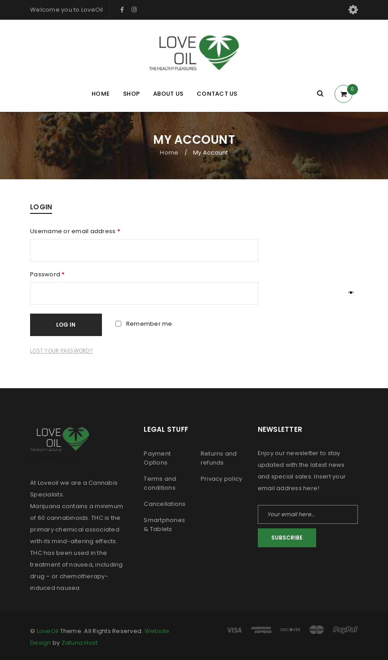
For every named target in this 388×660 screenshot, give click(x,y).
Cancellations (164, 504)
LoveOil (48, 631)
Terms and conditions (160, 483)
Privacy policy (221, 478)
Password (47, 274)
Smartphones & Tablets (164, 524)
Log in (68, 324)
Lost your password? (61, 350)
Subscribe (287, 537)
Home (169, 152)
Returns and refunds (219, 458)
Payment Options (157, 458)
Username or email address (75, 231)
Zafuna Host (80, 642)
